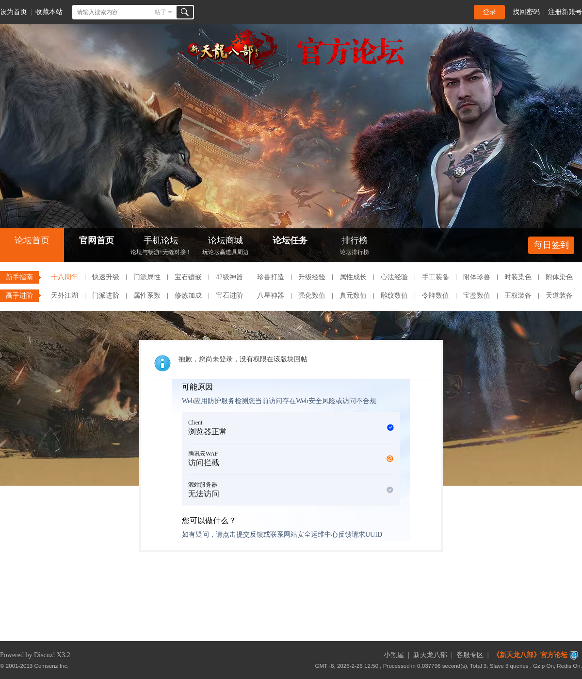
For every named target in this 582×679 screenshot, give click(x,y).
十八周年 (64, 277)
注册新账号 (565, 12)
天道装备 (559, 295)
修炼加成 (188, 295)
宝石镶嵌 (188, 277)
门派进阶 (105, 295)
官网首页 (96, 240)
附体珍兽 (476, 277)
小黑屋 (394, 655)
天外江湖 (64, 295)
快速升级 (105, 277)
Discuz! (44, 655)
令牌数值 (435, 295)
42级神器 (229, 277)
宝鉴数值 (476, 295)
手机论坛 (161, 246)
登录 (489, 12)
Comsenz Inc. (51, 665)
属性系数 (147, 295)
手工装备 (435, 277)
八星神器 (270, 295)
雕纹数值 (394, 295)
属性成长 (353, 277)
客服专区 (470, 655)
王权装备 (518, 295)
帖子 (160, 12)
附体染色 (559, 277)
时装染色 (518, 277)
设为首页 (13, 12)
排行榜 (355, 246)
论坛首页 (32, 240)
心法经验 (394, 277)
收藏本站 (49, 12)
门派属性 (147, 277)
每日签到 (551, 245)
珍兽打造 (270, 277)
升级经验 (311, 277)
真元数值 (353, 295)
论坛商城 (226, 246)
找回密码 (526, 12)
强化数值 (311, 295)
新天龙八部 (430, 655)
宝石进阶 (229, 295)
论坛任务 (290, 240)
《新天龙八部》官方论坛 (530, 655)
